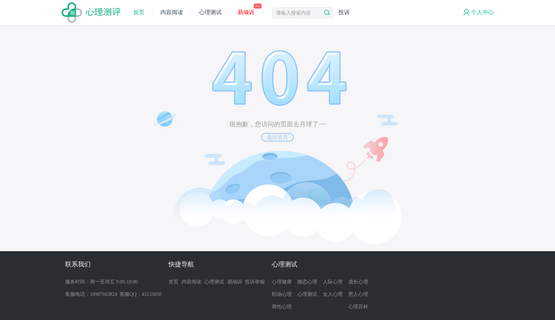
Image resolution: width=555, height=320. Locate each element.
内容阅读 (171, 12)
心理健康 (282, 282)
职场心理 (282, 294)
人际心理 (333, 282)
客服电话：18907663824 (91, 294)
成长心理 (358, 282)
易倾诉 (249, 12)
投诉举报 (255, 282)
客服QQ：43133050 (140, 294)
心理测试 (210, 12)
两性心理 (282, 306)
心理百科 (358, 306)
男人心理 (358, 294)
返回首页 (277, 137)
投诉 (344, 12)
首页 (138, 12)
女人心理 (333, 294)
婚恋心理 (307, 282)
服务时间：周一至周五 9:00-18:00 (101, 282)
